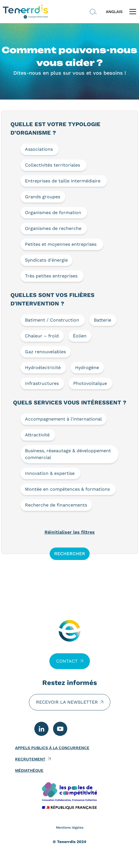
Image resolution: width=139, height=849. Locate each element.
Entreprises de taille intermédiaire (62, 181)
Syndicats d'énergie (46, 260)
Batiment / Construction (52, 320)
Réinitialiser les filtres (70, 532)
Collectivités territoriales (52, 165)
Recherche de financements (56, 505)
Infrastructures (42, 383)
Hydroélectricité (43, 367)
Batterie (102, 320)
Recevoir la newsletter (67, 702)
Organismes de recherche (53, 228)
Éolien (80, 336)
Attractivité (37, 435)
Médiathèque (29, 770)
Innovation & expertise (50, 473)
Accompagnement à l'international (63, 419)
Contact (67, 661)
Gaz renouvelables (45, 351)
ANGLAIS (114, 11)
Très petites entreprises (51, 276)
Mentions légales (69, 827)
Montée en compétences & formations (67, 489)
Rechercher (69, 553)
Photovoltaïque (90, 383)
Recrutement (30, 759)
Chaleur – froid (42, 336)
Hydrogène (87, 367)
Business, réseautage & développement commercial (68, 454)
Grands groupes (42, 196)
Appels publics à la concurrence (52, 747)
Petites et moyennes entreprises (60, 244)
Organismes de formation (53, 212)
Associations (39, 149)
